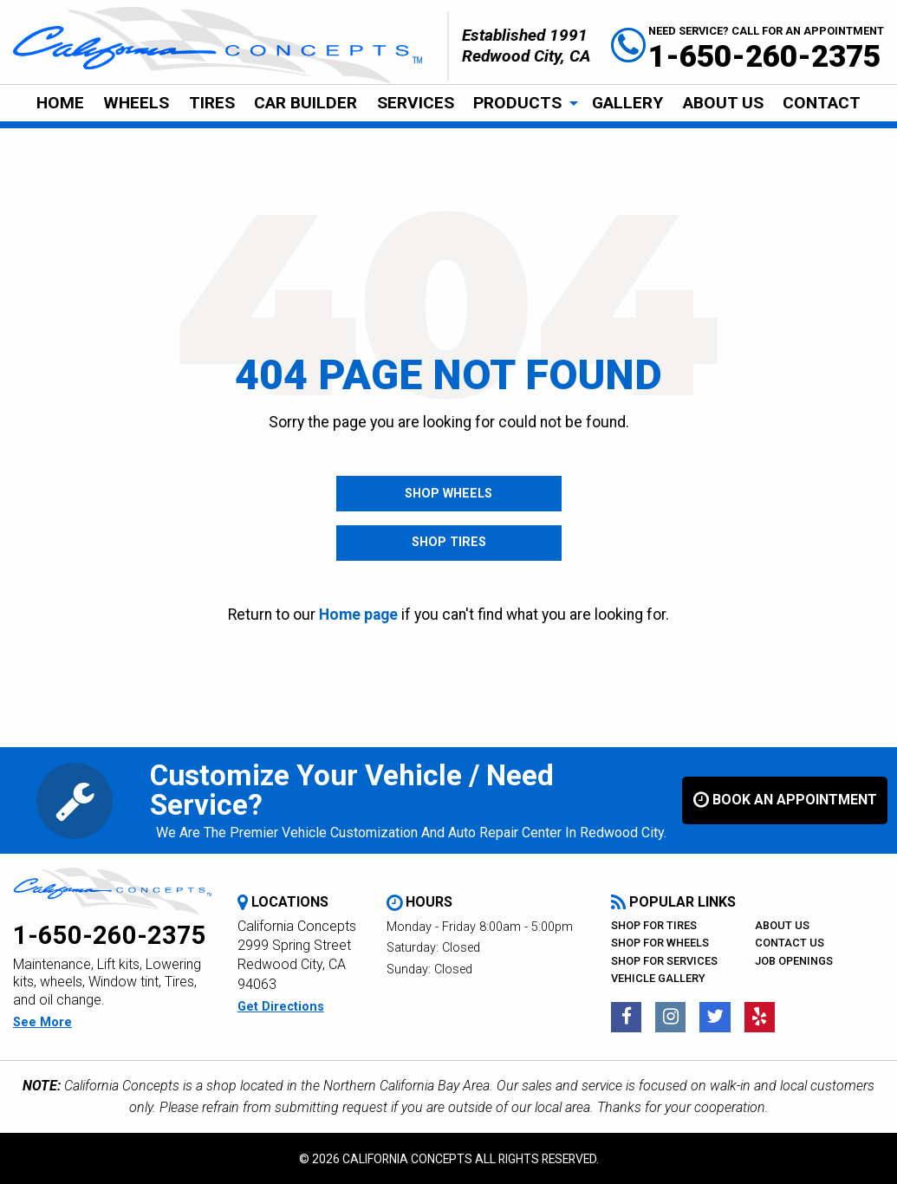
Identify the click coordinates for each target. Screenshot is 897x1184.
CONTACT (822, 103)
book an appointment (785, 800)
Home (60, 103)
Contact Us (789, 942)
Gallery (627, 103)
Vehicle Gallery (658, 978)
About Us (723, 103)
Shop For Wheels (660, 942)
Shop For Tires (654, 925)
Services (415, 103)
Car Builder (305, 103)
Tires (212, 103)
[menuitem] (60, 103)
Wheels (136, 103)
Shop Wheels (448, 493)
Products (517, 103)
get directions (280, 1007)
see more (42, 1022)
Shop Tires (449, 543)
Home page (358, 614)
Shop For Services (664, 960)
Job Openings (794, 960)
